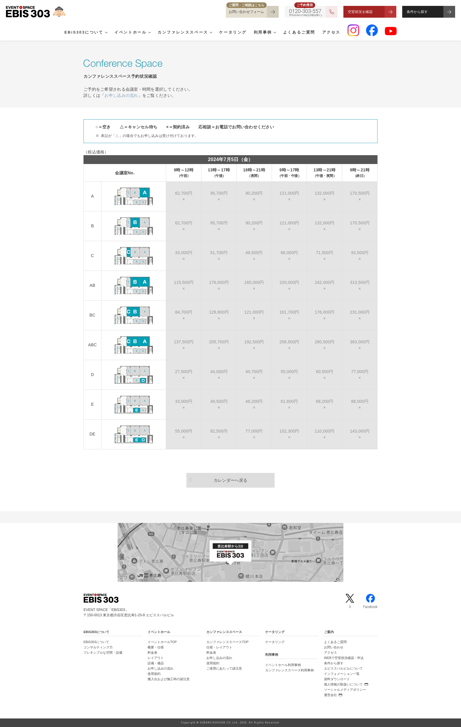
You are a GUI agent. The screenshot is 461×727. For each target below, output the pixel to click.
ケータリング (233, 33)
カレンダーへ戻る (230, 480)
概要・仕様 (156, 647)
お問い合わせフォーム (246, 12)
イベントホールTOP (162, 642)
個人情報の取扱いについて (343, 684)
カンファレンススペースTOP (227, 642)
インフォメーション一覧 (342, 673)
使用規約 (154, 673)
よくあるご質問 (299, 33)
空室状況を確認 (360, 12)
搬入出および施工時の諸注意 (169, 679)
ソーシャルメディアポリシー (345, 689)
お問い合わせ (333, 647)
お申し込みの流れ (121, 95)
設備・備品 (156, 663)
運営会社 (330, 695)
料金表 (152, 652)
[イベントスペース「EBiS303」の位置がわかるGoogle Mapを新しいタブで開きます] (230, 552)
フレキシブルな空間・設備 (102, 652)
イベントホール (130, 33)
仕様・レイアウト (219, 647)
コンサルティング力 (98, 647)
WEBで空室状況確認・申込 (344, 658)
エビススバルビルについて (343, 668)
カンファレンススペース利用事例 (289, 670)
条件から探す (417, 12)
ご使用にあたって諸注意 (224, 668)
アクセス (331, 33)
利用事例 (263, 33)
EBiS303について (83, 33)
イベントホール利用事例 (283, 665)
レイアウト (156, 658)
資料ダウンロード (337, 679)
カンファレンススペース (183, 33)
